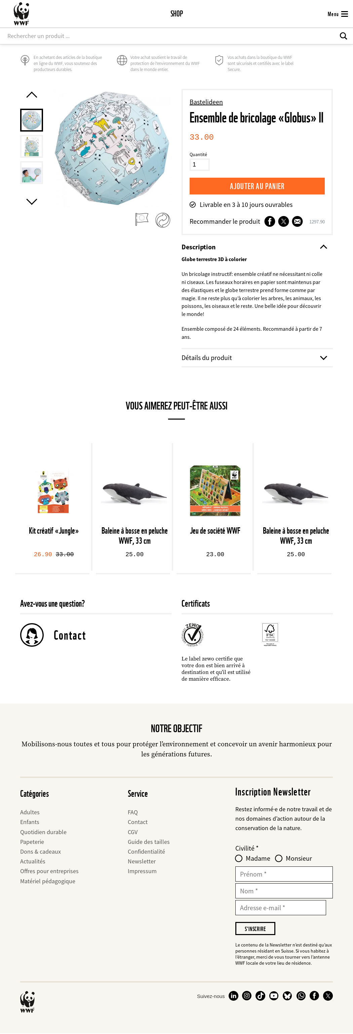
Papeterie (32, 842)
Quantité (198, 154)
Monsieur (299, 858)
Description (254, 247)
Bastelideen (206, 102)
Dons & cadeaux (40, 852)
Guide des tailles (149, 842)
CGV (133, 832)
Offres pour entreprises (49, 872)
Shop (176, 14)
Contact (70, 635)
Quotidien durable (43, 832)
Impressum (142, 872)
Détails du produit (254, 358)
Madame (258, 858)
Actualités (32, 861)
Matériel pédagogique (47, 881)
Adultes (30, 812)
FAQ (133, 812)
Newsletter (142, 861)
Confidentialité (146, 852)
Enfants (29, 822)
